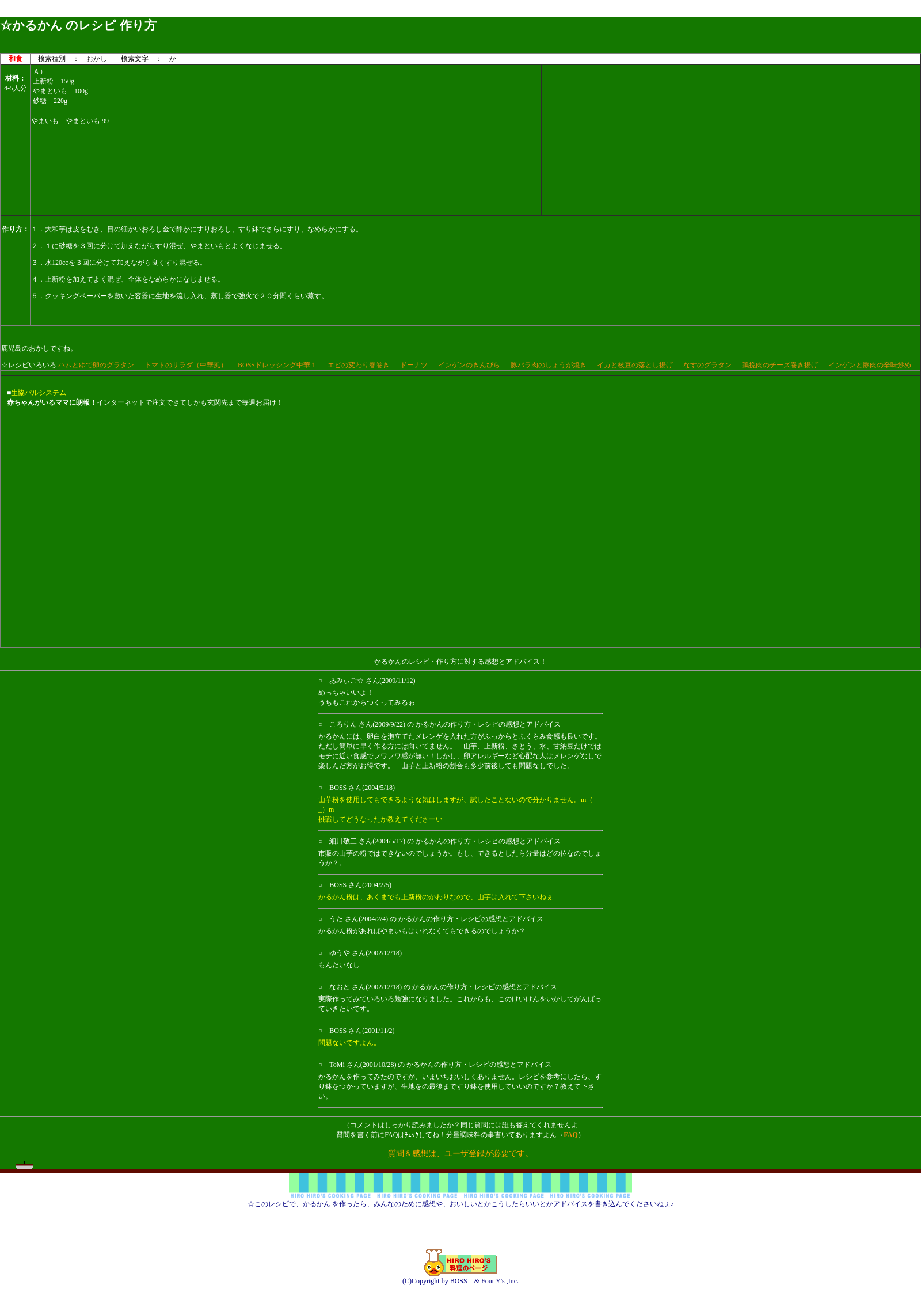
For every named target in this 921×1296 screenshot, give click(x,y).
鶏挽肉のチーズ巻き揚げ (780, 365)
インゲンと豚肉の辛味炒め (869, 365)
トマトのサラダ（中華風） (185, 365)
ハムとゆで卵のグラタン (96, 365)
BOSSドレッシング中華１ (277, 365)
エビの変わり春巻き (359, 365)
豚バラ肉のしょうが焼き (549, 365)
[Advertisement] (731, 122)
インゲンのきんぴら (469, 365)
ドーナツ (414, 365)
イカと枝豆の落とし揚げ (635, 365)
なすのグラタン (707, 365)
